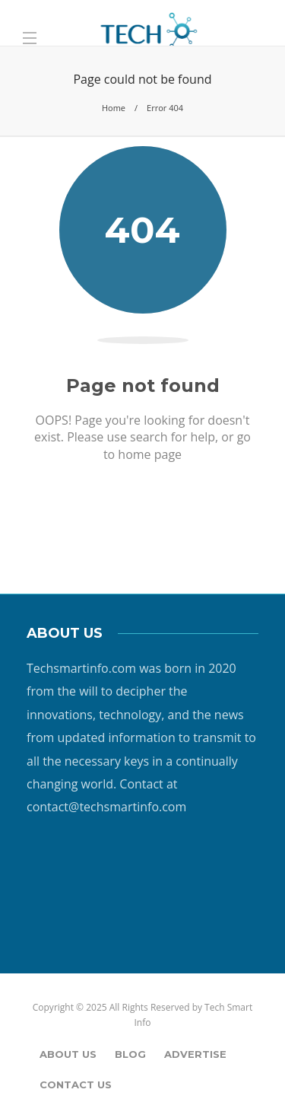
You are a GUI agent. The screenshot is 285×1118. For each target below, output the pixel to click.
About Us (68, 1054)
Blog (130, 1054)
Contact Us (76, 1084)
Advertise (195, 1054)
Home (113, 107)
